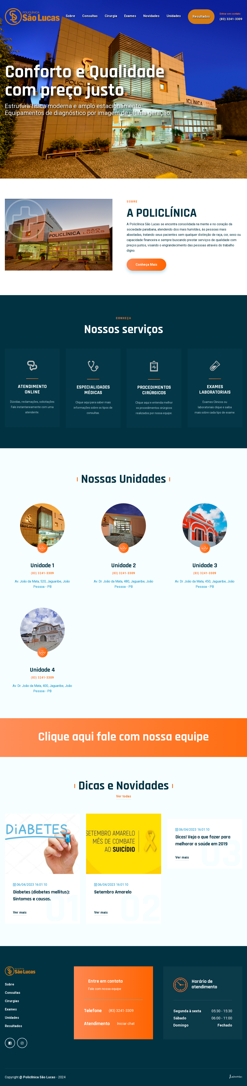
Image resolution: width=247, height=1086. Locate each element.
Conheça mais (146, 264)
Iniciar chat (126, 1023)
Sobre (70, 16)
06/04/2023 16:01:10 (30, 885)
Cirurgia (111, 16)
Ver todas (123, 796)
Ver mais (20, 912)
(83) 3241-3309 (231, 19)
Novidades (151, 16)
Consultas (90, 16)
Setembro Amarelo (113, 892)
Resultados (201, 16)
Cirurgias (12, 1001)
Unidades (174, 16)
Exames (130, 16)
